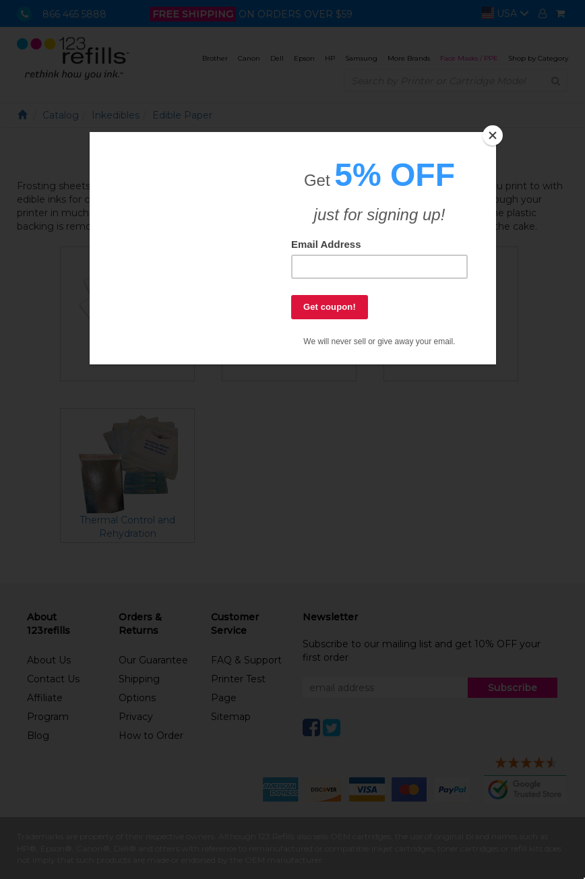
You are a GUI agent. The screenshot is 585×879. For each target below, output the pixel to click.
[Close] (493, 135)
